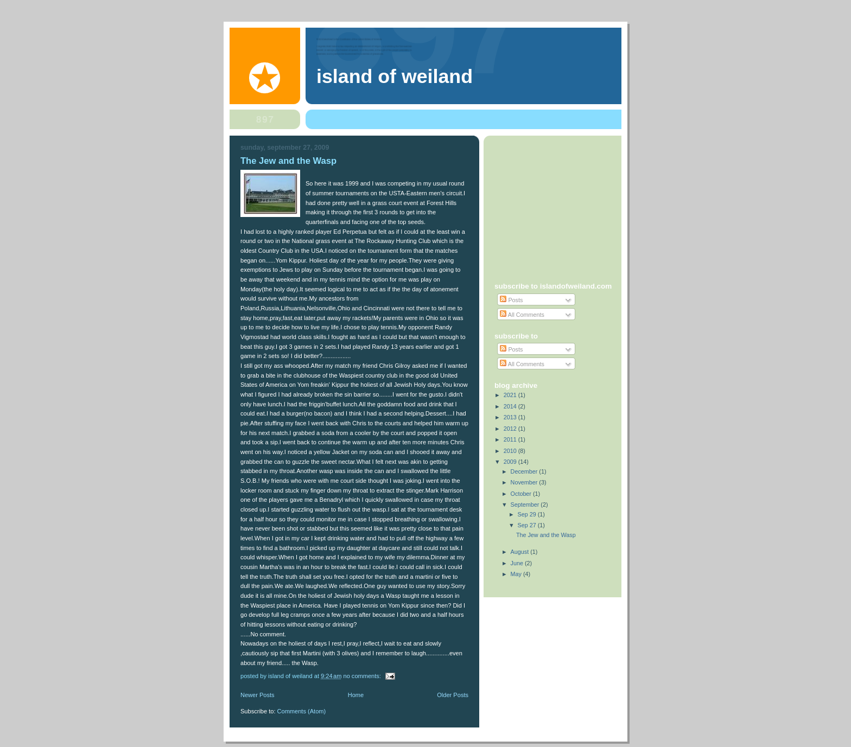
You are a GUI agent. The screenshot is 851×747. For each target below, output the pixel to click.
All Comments (522, 314)
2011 (511, 439)
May (517, 574)
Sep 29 (528, 514)
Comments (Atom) (301, 711)
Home (356, 695)
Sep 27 (528, 525)
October (522, 493)
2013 (511, 417)
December (525, 471)
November (525, 482)
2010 (511, 451)
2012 (511, 428)
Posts (511, 300)
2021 (511, 395)
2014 (511, 406)
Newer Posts (257, 695)
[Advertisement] (562, 204)
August (521, 551)
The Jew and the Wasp (288, 161)
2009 (511, 461)
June (518, 563)
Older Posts (452, 695)
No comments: (363, 676)
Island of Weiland (394, 76)
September (526, 504)
